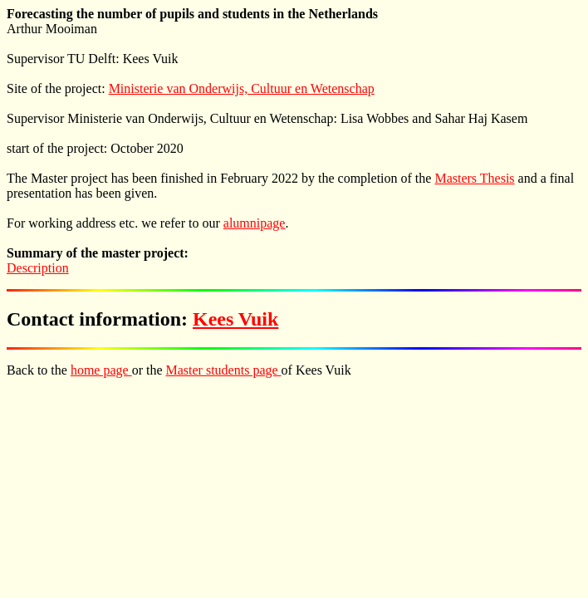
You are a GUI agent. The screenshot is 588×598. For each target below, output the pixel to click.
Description (38, 268)
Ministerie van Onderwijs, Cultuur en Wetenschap (242, 88)
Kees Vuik (235, 319)
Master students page (224, 370)
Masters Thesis (474, 178)
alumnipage (254, 223)
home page (101, 370)
